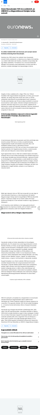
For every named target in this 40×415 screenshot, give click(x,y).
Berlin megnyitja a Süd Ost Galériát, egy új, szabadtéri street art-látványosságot (16, 341)
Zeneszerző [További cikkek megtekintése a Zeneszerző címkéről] (14, 347)
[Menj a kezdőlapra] (5, 2)
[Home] (1, 5)
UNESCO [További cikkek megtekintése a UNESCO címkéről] (23, 347)
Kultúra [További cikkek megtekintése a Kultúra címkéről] (5, 347)
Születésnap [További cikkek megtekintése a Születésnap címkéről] (33, 347)
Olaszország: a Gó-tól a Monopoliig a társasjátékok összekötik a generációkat (16, 337)
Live (37, 1)
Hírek (5, 5)
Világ (9, 5)
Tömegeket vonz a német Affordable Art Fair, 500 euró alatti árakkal (17, 332)
